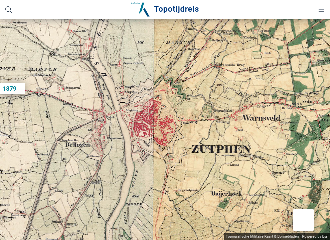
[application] (165, 129)
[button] (303, 220)
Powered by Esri (315, 236)
